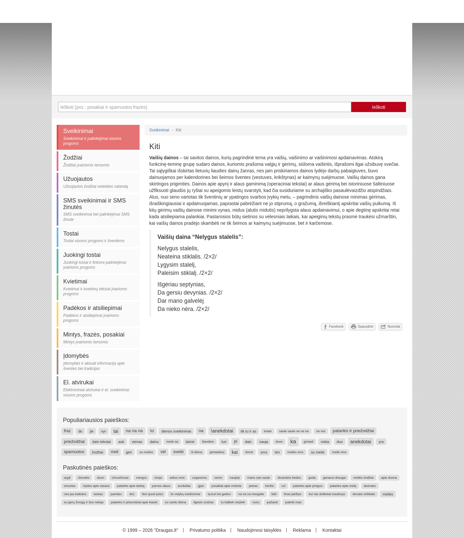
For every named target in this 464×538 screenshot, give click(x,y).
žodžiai (97, 452)
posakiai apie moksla (227, 486)
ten (277, 452)
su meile (318, 452)
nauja (263, 442)
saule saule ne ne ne (294, 431)
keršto (269, 486)
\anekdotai (222, 430)
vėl (163, 452)
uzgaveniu (199, 477)
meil (114, 452)
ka (293, 441)
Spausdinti (362, 326)
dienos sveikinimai (176, 431)
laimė (190, 442)
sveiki (178, 452)
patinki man (293, 502)
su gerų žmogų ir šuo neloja (83, 502)
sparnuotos (74, 452)
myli (67, 478)
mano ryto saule (258, 477)
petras (253, 486)
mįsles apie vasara (96, 486)
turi (224, 442)
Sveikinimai (159, 130)
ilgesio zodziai (203, 502)
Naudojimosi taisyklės (259, 530)
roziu (255, 502)
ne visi (320, 431)
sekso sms (176, 477)
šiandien (208, 441)
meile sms (339, 452)
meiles (387, 494)
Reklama (302, 530)
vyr (103, 431)
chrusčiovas (120, 477)
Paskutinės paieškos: (90, 467)
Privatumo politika (208, 530)
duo (340, 442)
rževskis (83, 477)
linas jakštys (292, 494)
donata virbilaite (364, 494)
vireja (158, 477)
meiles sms (295, 452)
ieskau (98, 494)
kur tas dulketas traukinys (327, 494)
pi (235, 441)
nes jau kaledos (75, 494)
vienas (137, 442)
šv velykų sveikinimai (185, 494)
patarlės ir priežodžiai (353, 430)
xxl (283, 486)
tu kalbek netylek (233, 502)
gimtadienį (217, 452)
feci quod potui (152, 494)
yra (381, 442)
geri (129, 452)
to (152, 430)
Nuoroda (390, 326)
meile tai (172, 441)
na (201, 430)
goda (312, 477)
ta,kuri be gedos (219, 494)
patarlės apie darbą (131, 486)
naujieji (235, 477)
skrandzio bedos (289, 477)
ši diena (196, 452)
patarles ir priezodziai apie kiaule (134, 502)
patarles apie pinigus (307, 486)
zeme (218, 477)
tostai (267, 431)
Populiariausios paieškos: (96, 420)
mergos (141, 477)
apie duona (389, 477)
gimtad (308, 441)
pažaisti (272, 502)
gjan (201, 486)
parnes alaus (161, 486)
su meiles (146, 452)
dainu (154, 442)
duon (279, 441)
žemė (249, 452)
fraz (67, 431)
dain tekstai (101, 442)
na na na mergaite (251, 494)
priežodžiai (74, 441)
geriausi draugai (334, 477)
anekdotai (360, 441)
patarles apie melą (343, 486)
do (80, 431)
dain (248, 442)
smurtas (69, 486)
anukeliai (184, 486)
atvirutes (370, 486)
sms (264, 452)
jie (91, 431)
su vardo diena (175, 502)
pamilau (116, 494)
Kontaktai (331, 530)
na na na (134, 430)
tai (115, 431)
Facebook (333, 326)
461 (131, 494)
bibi (274, 494)
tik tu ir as (249, 431)
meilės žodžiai (363, 477)
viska (325, 442)
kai (235, 452)
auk (121, 442)
